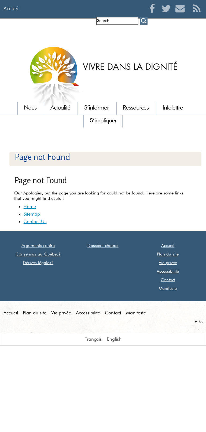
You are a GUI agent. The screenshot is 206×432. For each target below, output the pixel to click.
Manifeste (168, 289)
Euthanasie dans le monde (176, 33)
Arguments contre (38, 246)
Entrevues (82, 33)
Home (29, 206)
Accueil (11, 8)
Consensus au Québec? (38, 254)
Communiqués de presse (121, 33)
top (201, 321)
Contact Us (34, 221)
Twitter (167, 15)
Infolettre (58, 33)
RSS (196, 15)
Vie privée (168, 263)
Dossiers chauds (102, 246)
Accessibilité (168, 271)
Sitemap (31, 214)
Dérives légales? (38, 263)
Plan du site (168, 254)
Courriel (181, 15)
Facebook (153, 15)
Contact (168, 280)
